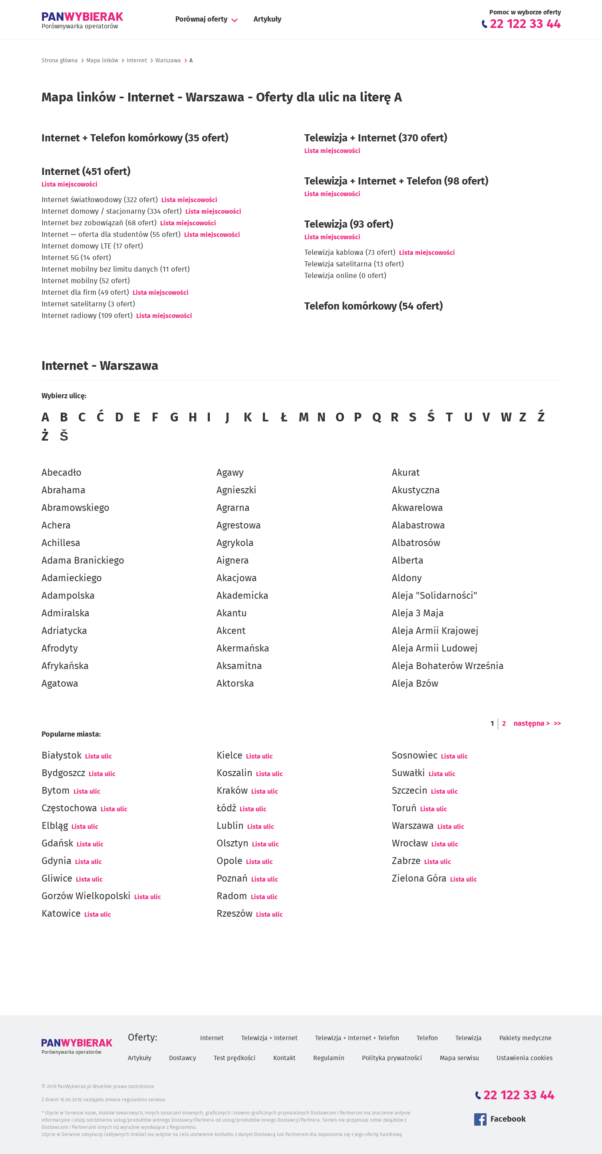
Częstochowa (69, 808)
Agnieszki (236, 490)
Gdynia (57, 861)
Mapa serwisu (459, 1058)
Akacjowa (237, 578)
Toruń (404, 808)
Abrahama (63, 490)
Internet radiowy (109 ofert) (87, 316)
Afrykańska (65, 666)
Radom (232, 896)
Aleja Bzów (415, 684)
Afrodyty (60, 648)
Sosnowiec (414, 756)
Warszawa (413, 826)
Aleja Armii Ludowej (435, 648)
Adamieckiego (72, 578)
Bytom (56, 791)
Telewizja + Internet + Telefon (357, 1038)
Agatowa (60, 684)
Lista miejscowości (69, 184)
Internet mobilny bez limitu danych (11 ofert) (116, 269)
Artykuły (267, 19)
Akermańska (243, 648)
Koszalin (234, 773)
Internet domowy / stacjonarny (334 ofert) (112, 211)
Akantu (232, 613)
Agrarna (233, 508)
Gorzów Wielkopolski (86, 896)
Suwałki (408, 773)
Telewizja (468, 1038)
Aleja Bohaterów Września (448, 666)
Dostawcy (182, 1058)
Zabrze (406, 861)
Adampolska (68, 596)
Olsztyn (232, 843)
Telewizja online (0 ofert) (345, 276)
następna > (532, 723)
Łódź (226, 808)
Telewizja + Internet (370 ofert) (375, 138)
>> (557, 723)
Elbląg (55, 826)
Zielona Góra (419, 879)
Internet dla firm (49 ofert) (85, 292)
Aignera (233, 561)
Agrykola (235, 543)
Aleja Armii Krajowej (435, 631)
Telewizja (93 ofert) (348, 224)
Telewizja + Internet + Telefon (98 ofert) (396, 181)
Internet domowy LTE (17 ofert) (92, 246)
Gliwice (57, 879)
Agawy (230, 473)
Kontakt (284, 1058)
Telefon (427, 1038)
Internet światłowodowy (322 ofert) (100, 200)
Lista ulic (98, 756)
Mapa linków (102, 61)
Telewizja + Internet (269, 1038)
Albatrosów (416, 543)
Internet (137, 61)
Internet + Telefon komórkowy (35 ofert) (135, 138)
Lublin (230, 826)
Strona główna (60, 61)
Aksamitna (239, 666)
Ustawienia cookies (524, 1058)
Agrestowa (239, 525)
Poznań (232, 879)
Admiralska (65, 613)
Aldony (407, 578)
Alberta (407, 561)
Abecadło (61, 473)
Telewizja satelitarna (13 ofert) (354, 264)
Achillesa (61, 543)
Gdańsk (57, 843)
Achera (56, 525)
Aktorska (235, 684)
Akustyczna (416, 490)
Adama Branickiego (83, 561)
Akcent (231, 631)
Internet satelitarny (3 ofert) (88, 304)
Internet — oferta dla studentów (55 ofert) (111, 234)
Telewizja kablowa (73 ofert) (349, 252)
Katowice (61, 914)
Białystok (61, 756)
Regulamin (328, 1058)
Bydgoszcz (63, 773)
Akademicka (242, 596)
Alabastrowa (418, 525)
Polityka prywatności (392, 1058)
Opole (229, 861)
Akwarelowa (417, 508)
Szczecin (409, 791)
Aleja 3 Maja (418, 613)
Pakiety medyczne (525, 1038)
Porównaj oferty (201, 19)
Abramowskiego (75, 508)
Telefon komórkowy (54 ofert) (373, 306)
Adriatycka (64, 631)
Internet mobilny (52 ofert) (86, 281)
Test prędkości (235, 1058)
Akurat (406, 473)
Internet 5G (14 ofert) (76, 258)
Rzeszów (234, 914)
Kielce (229, 756)
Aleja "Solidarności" (434, 596)
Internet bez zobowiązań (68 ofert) (99, 223)
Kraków (232, 791)
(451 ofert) (86, 172)
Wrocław (410, 843)
